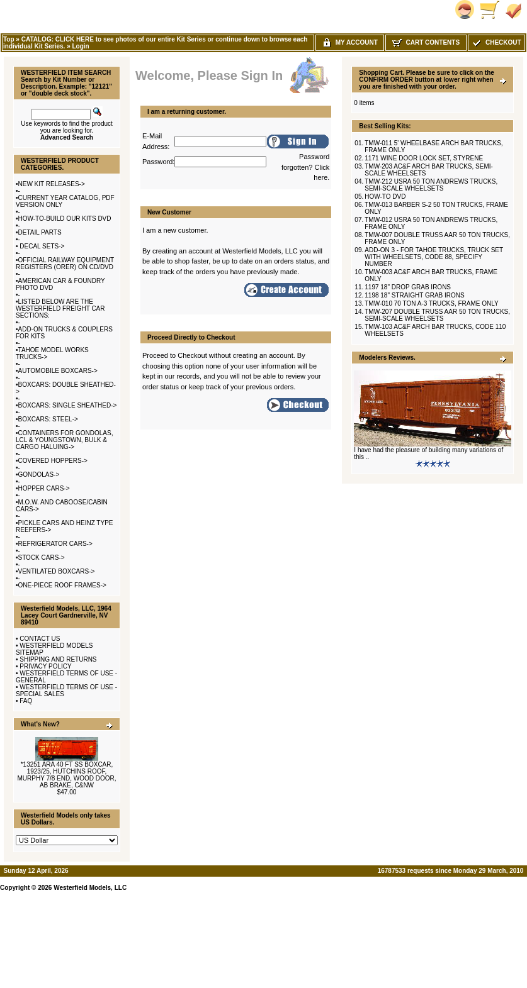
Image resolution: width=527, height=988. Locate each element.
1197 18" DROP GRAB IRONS (408, 287)
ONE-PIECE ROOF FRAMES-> (62, 585)
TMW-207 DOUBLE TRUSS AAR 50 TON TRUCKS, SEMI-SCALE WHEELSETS (437, 315)
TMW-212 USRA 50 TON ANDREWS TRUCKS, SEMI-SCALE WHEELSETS (431, 185)
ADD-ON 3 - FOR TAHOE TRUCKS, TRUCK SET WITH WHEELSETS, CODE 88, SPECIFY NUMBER (434, 257)
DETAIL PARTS (40, 232)
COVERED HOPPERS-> (53, 460)
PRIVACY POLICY (45, 666)
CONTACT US (40, 638)
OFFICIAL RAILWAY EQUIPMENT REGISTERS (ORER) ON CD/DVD (65, 263)
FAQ (26, 700)
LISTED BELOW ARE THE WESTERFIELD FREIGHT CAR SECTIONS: (60, 308)
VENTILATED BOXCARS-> (56, 571)
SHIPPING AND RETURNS (58, 659)
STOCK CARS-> (41, 557)
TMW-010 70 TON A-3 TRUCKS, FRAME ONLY (431, 303)
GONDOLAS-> (39, 474)
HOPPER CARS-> (44, 488)
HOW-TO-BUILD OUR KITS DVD (64, 218)
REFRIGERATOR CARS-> (55, 543)
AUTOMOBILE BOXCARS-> (58, 370)
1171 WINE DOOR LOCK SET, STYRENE (424, 158)
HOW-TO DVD (385, 196)
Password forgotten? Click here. (305, 167)
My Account (350, 42)
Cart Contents (426, 42)
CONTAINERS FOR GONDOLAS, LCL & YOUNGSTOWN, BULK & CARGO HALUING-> (64, 440)
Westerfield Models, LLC (90, 887)
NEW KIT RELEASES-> (51, 183)
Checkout (496, 42)
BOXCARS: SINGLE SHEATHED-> (67, 405)
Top (8, 39)
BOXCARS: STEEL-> (48, 419)
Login (80, 46)
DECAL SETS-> (41, 246)
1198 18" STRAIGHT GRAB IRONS (414, 295)
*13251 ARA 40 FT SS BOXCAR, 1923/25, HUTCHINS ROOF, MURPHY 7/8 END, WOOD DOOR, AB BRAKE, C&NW (66, 775)
